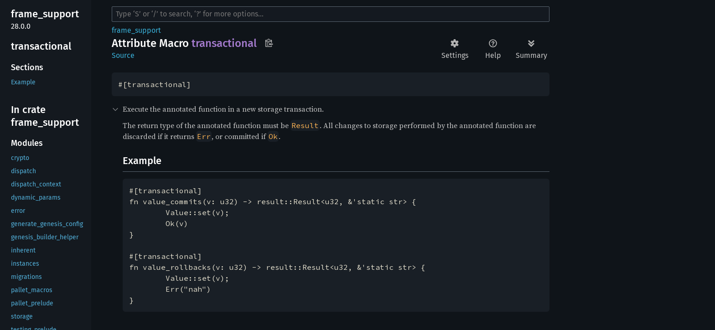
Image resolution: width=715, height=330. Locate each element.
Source (123, 55)
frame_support (136, 30)
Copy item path (268, 43)
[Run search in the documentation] (330, 14)
